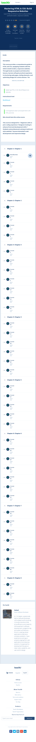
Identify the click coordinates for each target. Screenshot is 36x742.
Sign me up (29, 718)
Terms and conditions (18, 697)
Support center (18, 699)
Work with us (18, 695)
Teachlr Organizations (18, 711)
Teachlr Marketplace (18, 709)
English (25, 673)
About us (18, 692)
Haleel (16, 610)
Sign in (32, 2)
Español (18, 673)
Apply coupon (13, 46)
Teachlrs (18, 685)
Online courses (18, 682)
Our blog (18, 702)
